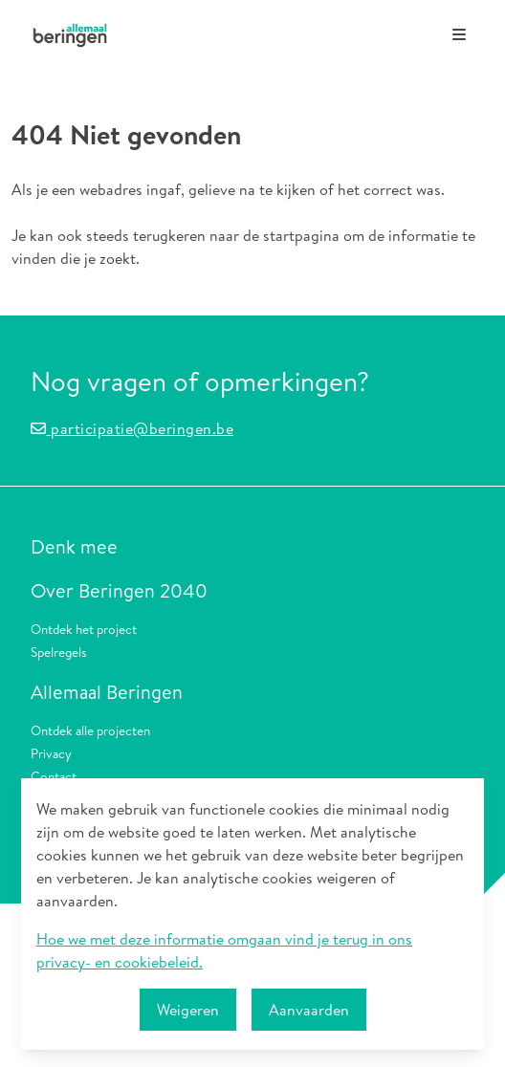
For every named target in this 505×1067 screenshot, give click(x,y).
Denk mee (74, 546)
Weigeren (188, 1009)
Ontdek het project (84, 629)
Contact (54, 776)
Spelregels (59, 651)
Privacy (51, 753)
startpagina (301, 235)
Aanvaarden (309, 1009)
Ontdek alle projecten (90, 730)
